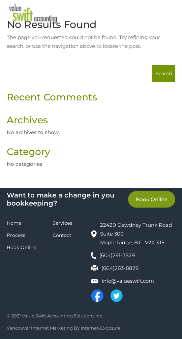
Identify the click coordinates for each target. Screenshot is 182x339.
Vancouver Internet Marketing (40, 328)
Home (14, 223)
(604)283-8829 (120, 268)
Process (16, 235)
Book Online (152, 199)
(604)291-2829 (117, 255)
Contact (62, 235)
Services (62, 223)
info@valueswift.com (128, 281)
